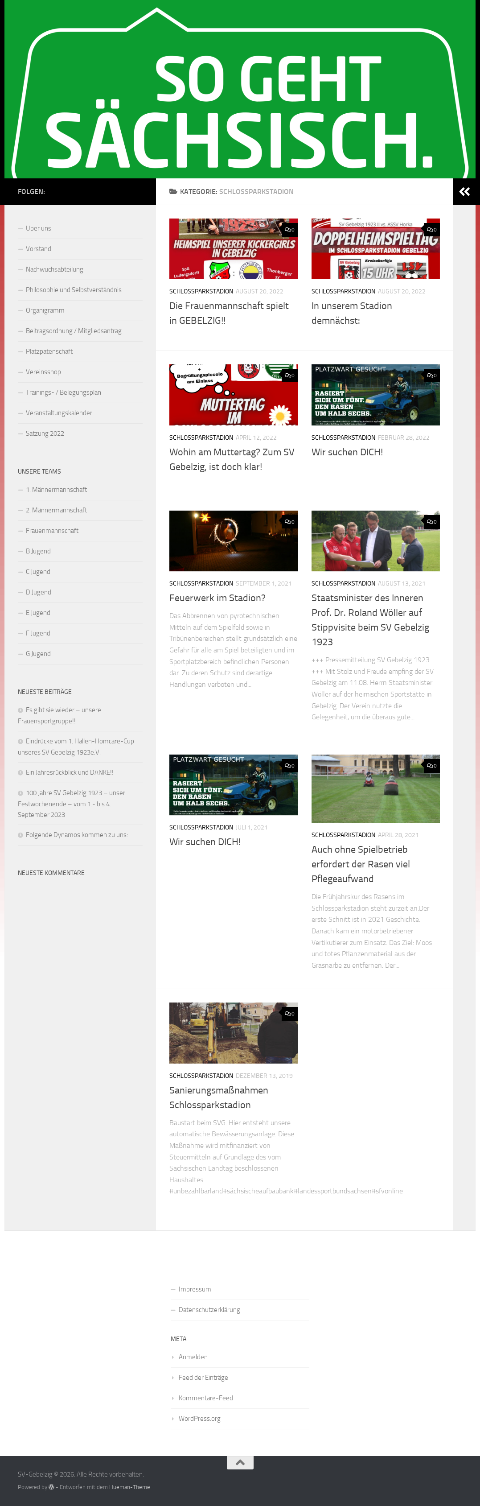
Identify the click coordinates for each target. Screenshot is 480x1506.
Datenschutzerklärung (209, 1310)
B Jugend (38, 551)
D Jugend (38, 592)
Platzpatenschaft (49, 351)
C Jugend (38, 572)
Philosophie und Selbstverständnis (74, 290)
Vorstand (38, 249)
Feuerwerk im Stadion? (217, 598)
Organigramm (45, 310)
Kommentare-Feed (206, 1398)
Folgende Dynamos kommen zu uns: (77, 835)
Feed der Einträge (203, 1378)
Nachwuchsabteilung (54, 269)
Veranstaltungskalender (59, 413)
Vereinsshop (43, 372)
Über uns (38, 228)
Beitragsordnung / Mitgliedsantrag (74, 331)
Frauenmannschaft (52, 531)
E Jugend (38, 613)
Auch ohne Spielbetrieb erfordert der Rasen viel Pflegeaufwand (361, 864)
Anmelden (193, 1357)
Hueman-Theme (129, 1487)
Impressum (195, 1289)
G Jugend (38, 654)
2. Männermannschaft (56, 510)
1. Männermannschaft (56, 490)
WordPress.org (200, 1419)
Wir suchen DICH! (347, 452)
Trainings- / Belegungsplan (63, 392)
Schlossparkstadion (201, 291)
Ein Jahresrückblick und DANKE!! (70, 772)
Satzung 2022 (45, 433)
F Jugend (38, 633)
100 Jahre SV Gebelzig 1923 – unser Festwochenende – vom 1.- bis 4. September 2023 (71, 804)
